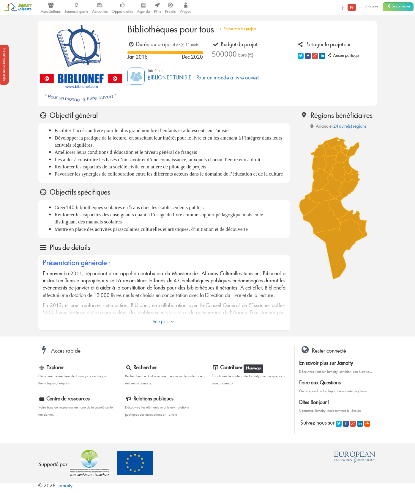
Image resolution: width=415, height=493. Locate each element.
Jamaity (64, 486)
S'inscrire (371, 7)
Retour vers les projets (237, 29)
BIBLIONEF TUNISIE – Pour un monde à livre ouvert (203, 78)
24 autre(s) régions (350, 126)
